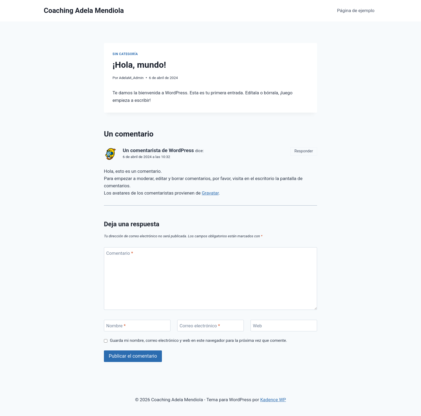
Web (257, 325)
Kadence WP (273, 399)
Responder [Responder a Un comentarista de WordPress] (304, 151)
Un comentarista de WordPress (158, 150)
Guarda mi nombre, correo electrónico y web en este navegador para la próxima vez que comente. (198, 340)
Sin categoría (125, 54)
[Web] (284, 325)
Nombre (116, 325)
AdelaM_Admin (131, 78)
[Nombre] (137, 325)
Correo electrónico (200, 325)
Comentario (119, 253)
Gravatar (210, 193)
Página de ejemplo (356, 10)
